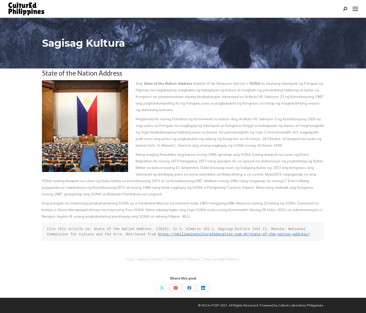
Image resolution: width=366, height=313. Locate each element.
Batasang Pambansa (150, 259)
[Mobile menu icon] (355, 9)
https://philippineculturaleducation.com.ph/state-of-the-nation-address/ (234, 234)
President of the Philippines (183, 259)
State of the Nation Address (220, 259)
